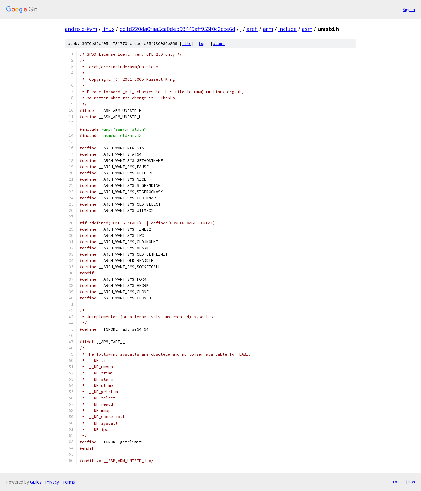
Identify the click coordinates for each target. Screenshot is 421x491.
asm (307, 28)
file (186, 43)
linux (108, 28)
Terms (68, 482)
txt (396, 481)
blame (219, 43)
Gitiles (36, 482)
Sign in (409, 9)
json (410, 481)
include (287, 28)
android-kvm (81, 28)
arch (252, 28)
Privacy (52, 482)
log (202, 43)
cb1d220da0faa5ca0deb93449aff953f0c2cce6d (177, 28)
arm (268, 28)
